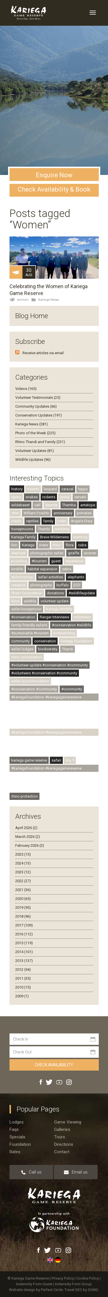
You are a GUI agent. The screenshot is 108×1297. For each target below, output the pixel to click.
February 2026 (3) (29, 845)
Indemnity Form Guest (34, 1284)
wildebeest (20, 505)
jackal (65, 497)
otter (15, 513)
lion (14, 545)
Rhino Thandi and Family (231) (40, 442)
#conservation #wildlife (71, 625)
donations (55, 593)
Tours (59, 1136)
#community (71, 689)
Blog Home (31, 316)
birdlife (17, 569)
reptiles (32, 521)
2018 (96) (23, 916)
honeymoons (22, 529)
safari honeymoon (26, 609)
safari (56, 760)
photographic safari (46, 553)
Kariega (28, 545)
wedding (62, 529)
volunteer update (55, 601)
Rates (15, 1151)
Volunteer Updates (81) (34, 451)
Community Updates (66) (36, 406)
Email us (76, 1172)
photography (41, 585)
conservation (45, 641)
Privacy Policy (63, 1278)
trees (62, 521)
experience (74, 561)
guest (56, 561)
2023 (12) (23, 872)
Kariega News (48, 300)
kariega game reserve (29, 760)
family (48, 521)
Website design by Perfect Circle (36, 1290)
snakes (32, 497)
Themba (69, 505)
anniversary (63, 513)
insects (33, 489)
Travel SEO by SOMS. (82, 1290)
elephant (18, 553)
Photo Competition (26, 593)
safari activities (50, 577)
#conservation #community (34, 689)
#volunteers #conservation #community (44, 673)
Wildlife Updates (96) (33, 459)
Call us (31, 1172)
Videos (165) (26, 388)
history (16, 489)
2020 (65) (23, 898)
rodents (48, 497)
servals (80, 497)
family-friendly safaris (29, 625)
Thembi (44, 529)
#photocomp (22, 577)
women (23, 300)
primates (84, 513)
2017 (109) (24, 925)
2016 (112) (24, 934)
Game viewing (67, 1122)
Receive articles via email (43, 353)
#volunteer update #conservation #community (49, 665)
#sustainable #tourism (30, 633)
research (18, 585)
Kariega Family (23, 537)
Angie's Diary (81, 521)
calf (37, 505)
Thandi (67, 649)
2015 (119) (24, 943)
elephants (76, 577)
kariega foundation (76, 641)
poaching (19, 561)
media (16, 521)
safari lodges (22, 649)
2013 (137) (24, 961)
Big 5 (70, 760)
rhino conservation (26, 657)
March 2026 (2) (27, 836)
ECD (76, 585)
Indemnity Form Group (73, 1284)
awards (51, 505)
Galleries (62, 1129)
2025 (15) (23, 854)
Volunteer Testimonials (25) (37, 397)
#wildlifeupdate (82, 593)
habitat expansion (42, 569)
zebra (66, 569)
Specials (17, 1136)
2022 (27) (23, 881)
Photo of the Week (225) (35, 433)
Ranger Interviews (54, 617)
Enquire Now (54, 175)
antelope (87, 505)
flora (69, 545)
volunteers (82, 617)
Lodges (17, 1122)
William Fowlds (36, 513)
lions (15, 601)
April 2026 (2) (26, 828)
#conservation (23, 617)
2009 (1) (22, 996)
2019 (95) (23, 907)
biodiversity (47, 649)
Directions (63, 1144)
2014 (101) (24, 952)
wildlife (30, 601)
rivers (43, 545)
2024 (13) (23, 863)
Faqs (14, 1129)
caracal (67, 489)
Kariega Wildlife (59, 609)
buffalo (62, 585)
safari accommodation (30, 681)
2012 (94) (23, 969)
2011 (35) (23, 978)
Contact (61, 1151)
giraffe (73, 553)
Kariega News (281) (31, 424)
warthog (80, 537)
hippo (83, 489)
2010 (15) (23, 987)
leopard (50, 489)
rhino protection (24, 796)
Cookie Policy (88, 1278)
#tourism (39, 561)
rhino (57, 545)
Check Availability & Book (54, 189)
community (20, 641)
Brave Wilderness (54, 537)
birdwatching (64, 633)
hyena (16, 497)
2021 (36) (23, 890)
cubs (82, 545)
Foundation (20, 1144)
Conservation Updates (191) (38, 415)
